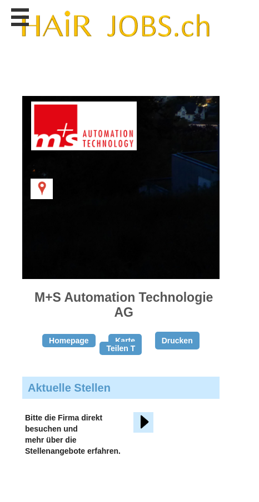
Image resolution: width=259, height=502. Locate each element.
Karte (125, 340)
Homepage (69, 340)
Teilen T (120, 348)
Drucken (177, 340)
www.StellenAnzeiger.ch (115, 24)
